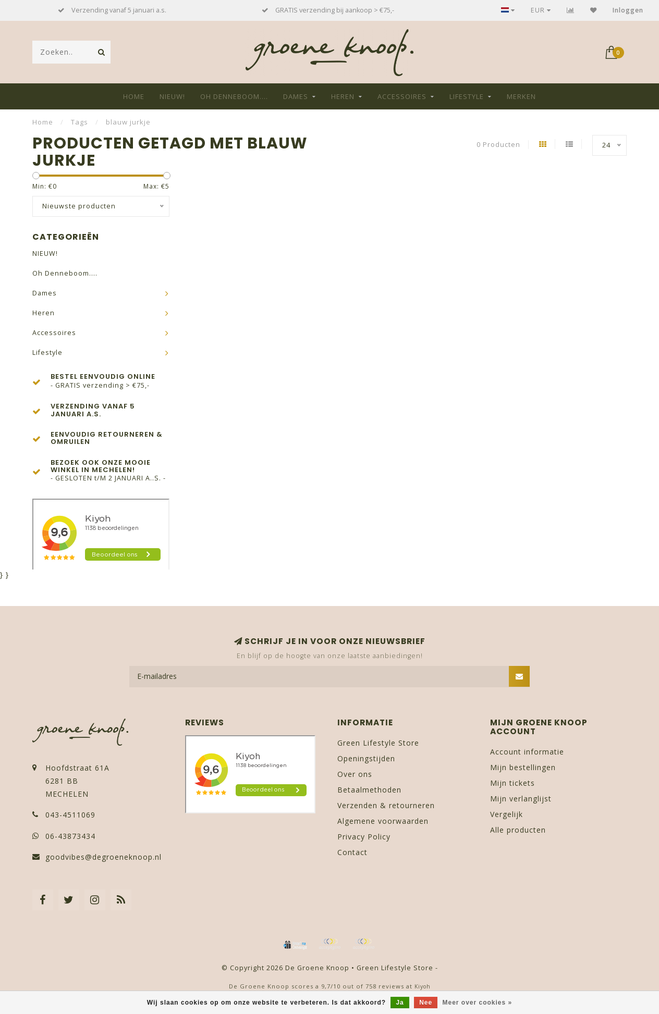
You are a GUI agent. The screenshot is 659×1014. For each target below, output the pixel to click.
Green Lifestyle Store (378, 743)
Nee (425, 1002)
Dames (295, 96)
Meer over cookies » (477, 1002)
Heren (343, 96)
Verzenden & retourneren (386, 805)
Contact (352, 852)
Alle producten (518, 830)
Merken (521, 96)
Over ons (354, 774)
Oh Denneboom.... (234, 96)
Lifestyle (466, 96)
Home (133, 96)
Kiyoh (422, 986)
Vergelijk (506, 814)
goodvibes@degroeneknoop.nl (103, 857)
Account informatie (527, 752)
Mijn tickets (512, 783)
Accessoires (401, 96)
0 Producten (498, 144)
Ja (400, 1002)
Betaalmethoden (369, 790)
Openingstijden (366, 758)
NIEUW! (172, 96)
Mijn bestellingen (523, 767)
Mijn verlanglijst (521, 798)
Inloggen (628, 10)
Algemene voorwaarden (383, 821)
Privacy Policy (363, 837)
